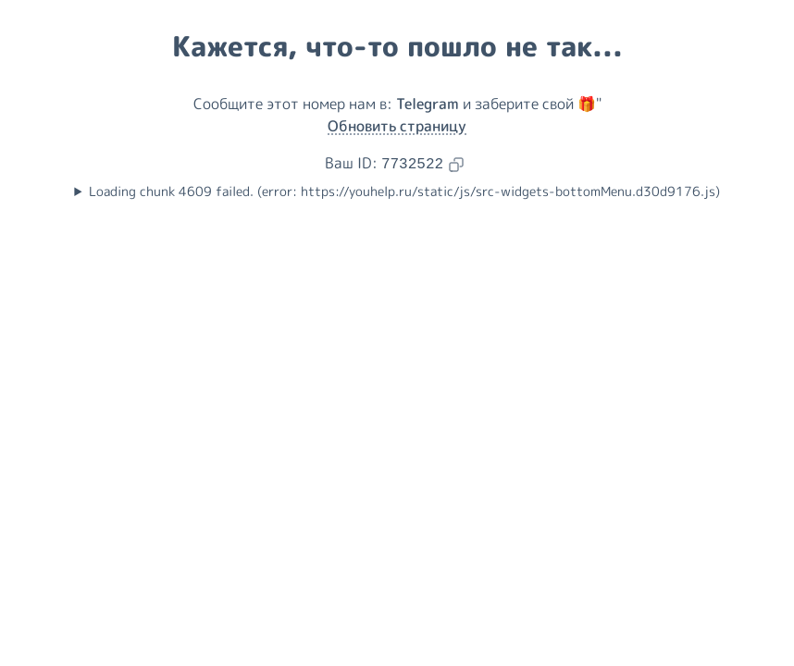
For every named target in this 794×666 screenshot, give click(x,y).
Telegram (427, 103)
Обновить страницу (397, 126)
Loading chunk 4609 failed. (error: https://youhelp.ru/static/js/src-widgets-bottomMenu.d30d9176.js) (404, 191)
